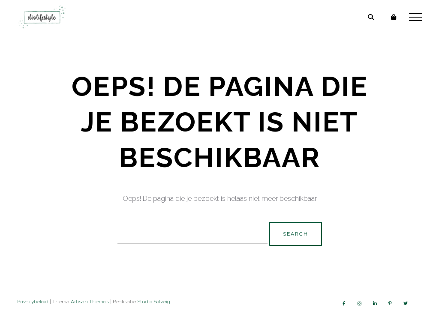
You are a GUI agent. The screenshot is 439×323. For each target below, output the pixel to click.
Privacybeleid (32, 302)
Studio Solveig (153, 302)
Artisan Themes (90, 302)
